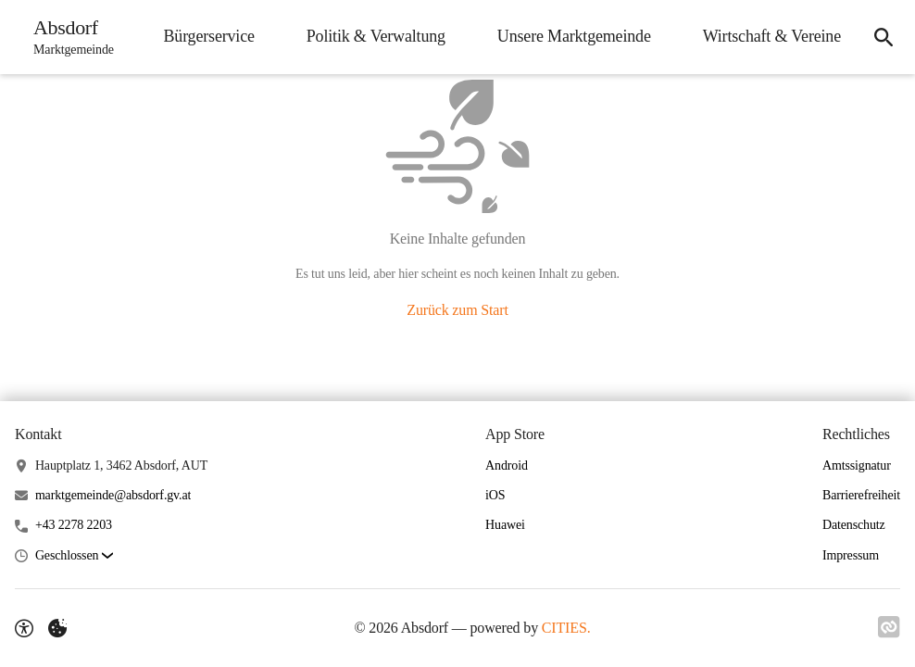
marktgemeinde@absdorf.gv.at (113, 495)
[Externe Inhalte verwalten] (57, 628)
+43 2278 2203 (73, 525)
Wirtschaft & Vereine (772, 36)
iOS (495, 495)
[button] (74, 556)
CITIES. (566, 628)
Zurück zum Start (457, 310)
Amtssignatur (856, 465)
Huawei (505, 525)
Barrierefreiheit (861, 495)
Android (506, 465)
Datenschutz (853, 525)
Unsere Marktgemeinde (574, 36)
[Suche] (883, 37)
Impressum (850, 555)
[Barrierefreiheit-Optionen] (24, 628)
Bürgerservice (208, 36)
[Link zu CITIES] (889, 627)
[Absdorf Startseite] (68, 37)
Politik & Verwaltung (376, 36)
